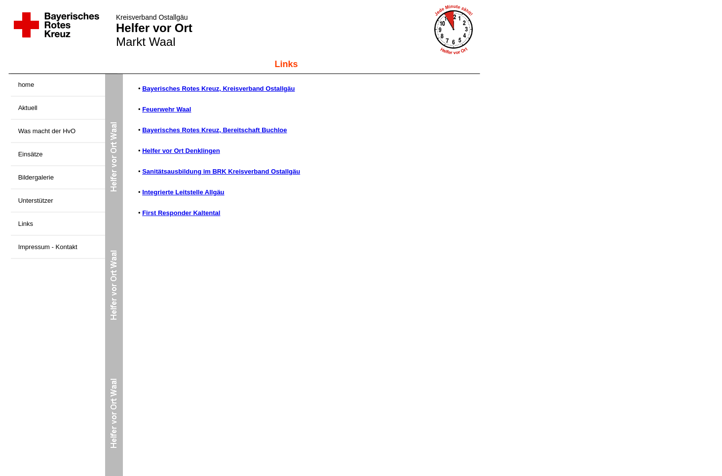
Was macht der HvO (47, 131)
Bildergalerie (36, 177)
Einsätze (30, 154)
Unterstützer (35, 200)
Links (25, 223)
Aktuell (28, 107)
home (26, 84)
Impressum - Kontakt (47, 247)
